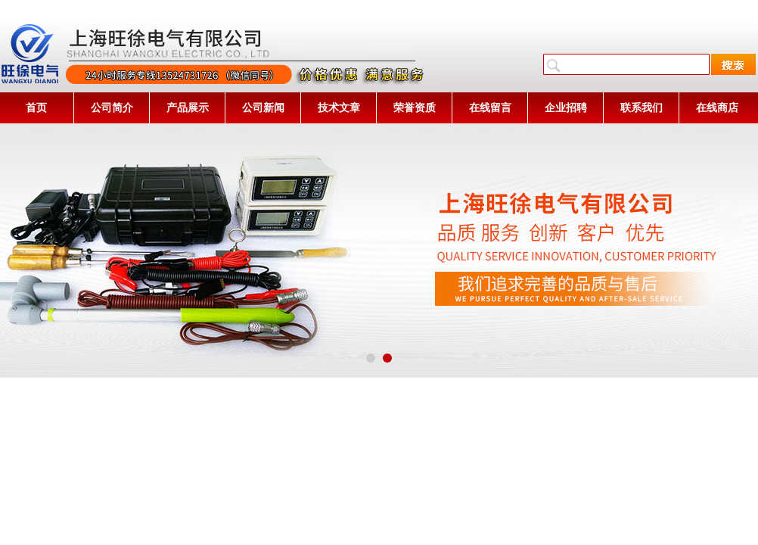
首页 (36, 108)
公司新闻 (263, 108)
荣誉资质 (414, 108)
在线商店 (717, 108)
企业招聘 (566, 108)
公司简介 (112, 108)
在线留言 (490, 108)
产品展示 (187, 108)
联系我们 (641, 108)
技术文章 (339, 108)
